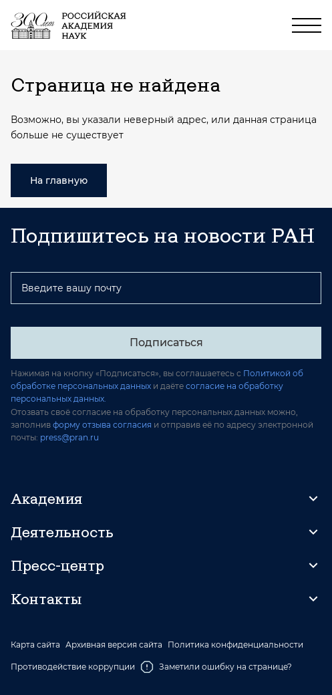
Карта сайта (35, 645)
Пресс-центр (57, 565)
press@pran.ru (69, 437)
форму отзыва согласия (102, 425)
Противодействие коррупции (73, 667)
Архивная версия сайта (113, 645)
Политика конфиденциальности (235, 645)
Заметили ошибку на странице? (216, 667)
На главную (59, 180)
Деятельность (62, 532)
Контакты (46, 598)
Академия (46, 498)
